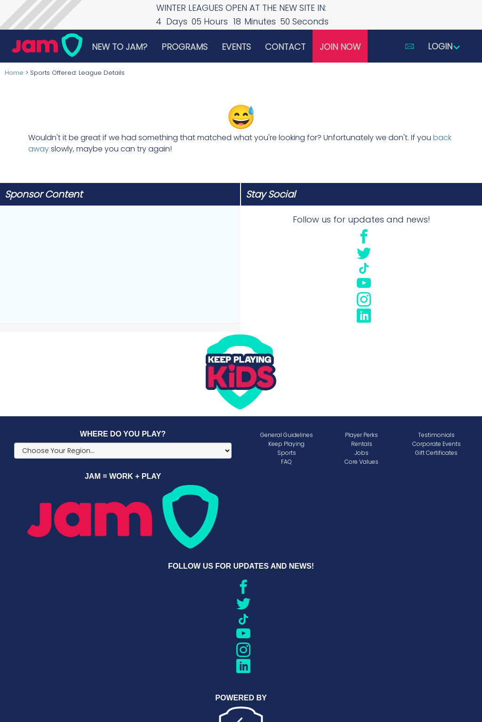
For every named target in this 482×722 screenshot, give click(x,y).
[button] (409, 46)
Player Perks (361, 435)
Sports (286, 453)
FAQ (286, 462)
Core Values (361, 462)
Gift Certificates (436, 453)
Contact (285, 47)
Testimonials (436, 435)
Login (444, 46)
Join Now (340, 47)
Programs (184, 47)
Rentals (361, 444)
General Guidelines (286, 435)
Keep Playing (286, 444)
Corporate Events (436, 444)
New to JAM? (119, 47)
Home (14, 72)
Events (236, 47)
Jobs (361, 453)
